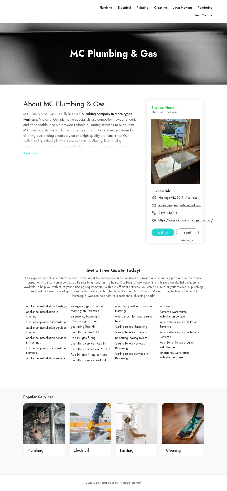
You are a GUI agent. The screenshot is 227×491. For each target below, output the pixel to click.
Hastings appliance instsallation (46, 322)
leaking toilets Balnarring (131, 327)
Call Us (163, 232)
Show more (30, 153)
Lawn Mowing (182, 8)
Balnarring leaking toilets (131, 338)
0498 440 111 (167, 213)
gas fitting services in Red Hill (90, 349)
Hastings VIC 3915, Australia (177, 198)
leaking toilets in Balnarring (132, 332)
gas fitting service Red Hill (88, 360)
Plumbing (105, 8)
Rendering (205, 8)
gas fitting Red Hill (83, 327)
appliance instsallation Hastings (46, 306)
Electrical (124, 8)
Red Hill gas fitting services (89, 355)
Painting (142, 8)
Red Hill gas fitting (83, 338)
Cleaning (160, 8)
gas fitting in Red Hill (85, 332)
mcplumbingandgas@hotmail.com (179, 205)
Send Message (187, 233)
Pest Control (203, 15)
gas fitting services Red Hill (89, 343)
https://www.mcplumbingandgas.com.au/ (185, 220)
